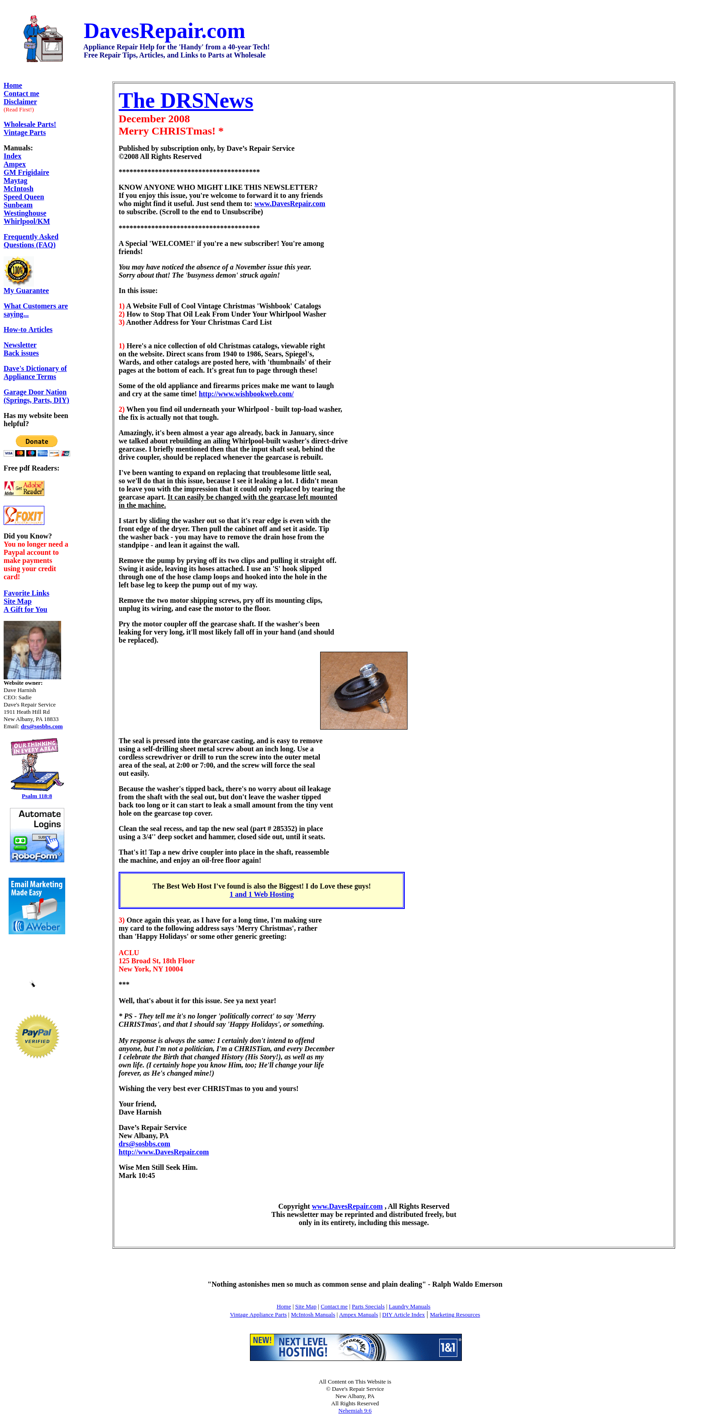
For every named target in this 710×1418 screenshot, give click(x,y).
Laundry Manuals (410, 1306)
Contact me (334, 1306)
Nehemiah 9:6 (354, 1410)
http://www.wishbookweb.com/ (246, 394)
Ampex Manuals (358, 1314)
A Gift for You (25, 609)
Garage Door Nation (35, 392)
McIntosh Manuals (313, 1314)
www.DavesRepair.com (290, 203)
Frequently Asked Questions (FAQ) (31, 241)
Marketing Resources (455, 1314)
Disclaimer (20, 102)
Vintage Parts (25, 132)
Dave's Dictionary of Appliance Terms (35, 372)
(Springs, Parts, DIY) (36, 400)
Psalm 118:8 (37, 796)
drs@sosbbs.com (144, 1144)
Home (13, 85)
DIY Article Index (403, 1314)
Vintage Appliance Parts (258, 1314)
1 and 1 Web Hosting (262, 894)
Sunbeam (18, 205)
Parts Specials (368, 1306)
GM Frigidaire (26, 172)
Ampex (15, 164)
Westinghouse (25, 213)
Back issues (21, 349)
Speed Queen (24, 197)
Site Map (18, 601)
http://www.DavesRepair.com (164, 1152)
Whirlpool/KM (27, 221)
